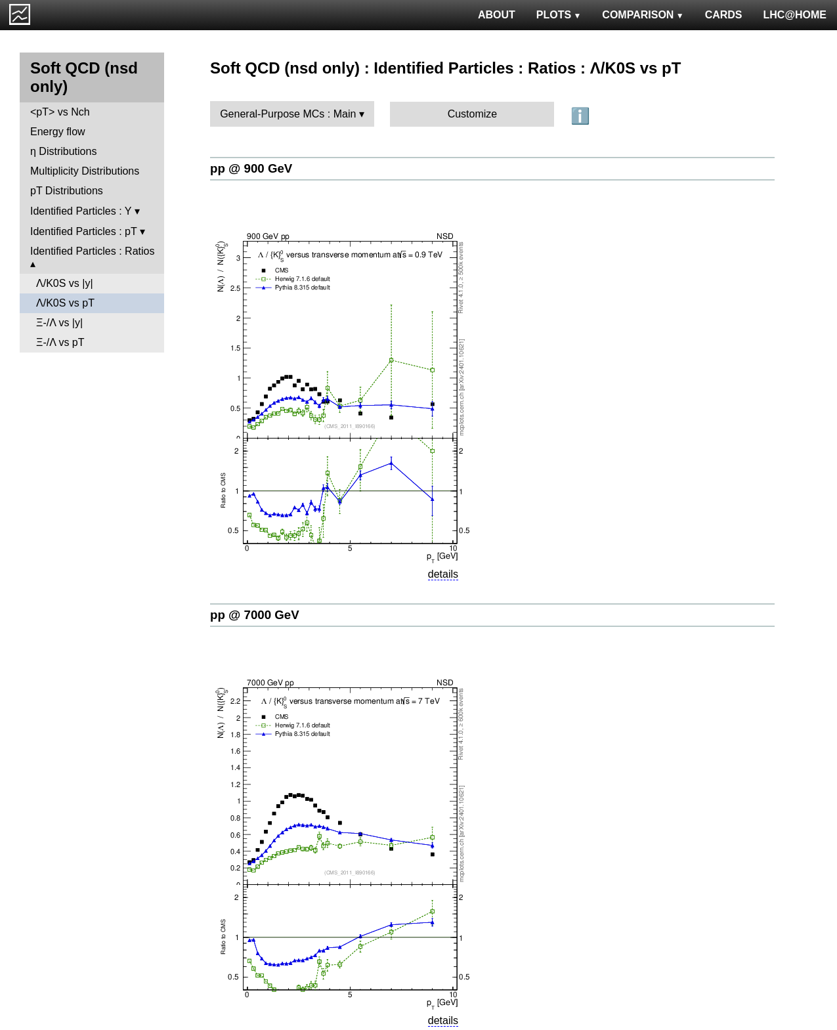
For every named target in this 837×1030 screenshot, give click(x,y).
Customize (473, 113)
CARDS (723, 14)
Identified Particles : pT (83, 231)
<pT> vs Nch (60, 112)
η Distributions (63, 151)
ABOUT (496, 14)
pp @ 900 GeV (251, 168)
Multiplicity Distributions (84, 171)
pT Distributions (66, 190)
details (443, 574)
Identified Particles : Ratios (92, 251)
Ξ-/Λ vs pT (60, 342)
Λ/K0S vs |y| (64, 283)
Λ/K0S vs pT (65, 303)
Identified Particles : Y (80, 211)
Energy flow (57, 131)
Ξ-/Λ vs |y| (59, 322)
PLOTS (559, 14)
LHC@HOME (794, 14)
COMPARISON (642, 14)
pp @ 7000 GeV (254, 615)
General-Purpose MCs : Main (288, 113)
